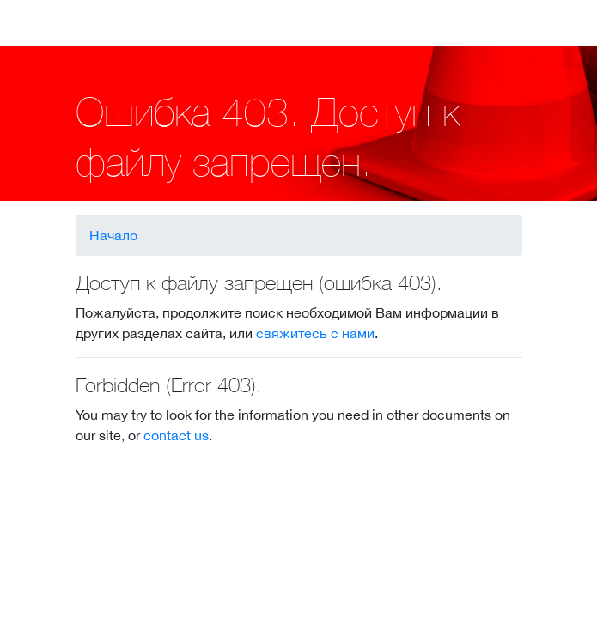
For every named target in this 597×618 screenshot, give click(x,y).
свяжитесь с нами (315, 333)
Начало (113, 235)
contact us (176, 435)
